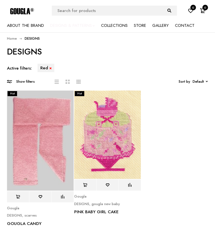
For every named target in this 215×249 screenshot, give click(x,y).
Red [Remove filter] (44, 68)
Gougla (13, 208)
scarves (30, 215)
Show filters (25, 81)
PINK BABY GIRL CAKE (96, 212)
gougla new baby (106, 204)
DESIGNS (14, 215)
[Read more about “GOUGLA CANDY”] (18, 196)
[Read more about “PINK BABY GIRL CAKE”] (85, 185)
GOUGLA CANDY (24, 223)
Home (12, 38)
